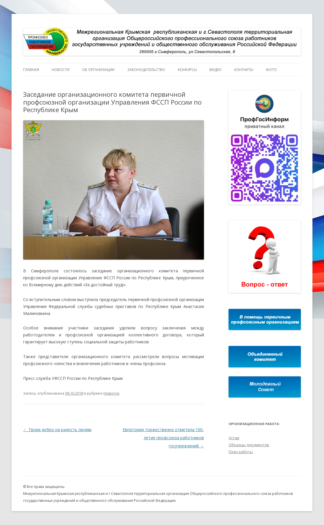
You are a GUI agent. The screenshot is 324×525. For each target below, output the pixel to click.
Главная (31, 69)
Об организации (98, 69)
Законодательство (146, 69)
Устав (234, 437)
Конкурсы (187, 69)
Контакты (243, 69)
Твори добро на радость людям (57, 429)
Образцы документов (249, 444)
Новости (60, 69)
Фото (271, 69)
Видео (215, 69)
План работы (241, 451)
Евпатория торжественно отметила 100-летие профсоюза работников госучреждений (163, 438)
